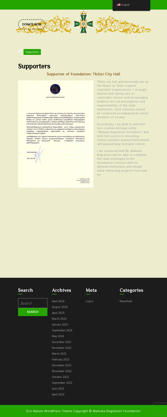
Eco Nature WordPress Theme (49, 411)
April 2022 (58, 394)
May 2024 (58, 336)
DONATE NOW (33, 25)
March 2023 (59, 353)
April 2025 (58, 312)
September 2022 (62, 382)
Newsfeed (126, 301)
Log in (89, 301)
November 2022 (62, 371)
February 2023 (60, 359)
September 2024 (62, 330)
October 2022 (60, 376)
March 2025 (59, 318)
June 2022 (58, 388)
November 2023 (61, 347)
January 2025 (60, 324)
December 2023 (61, 342)
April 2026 (58, 301)
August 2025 (60, 307)
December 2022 (61, 365)
